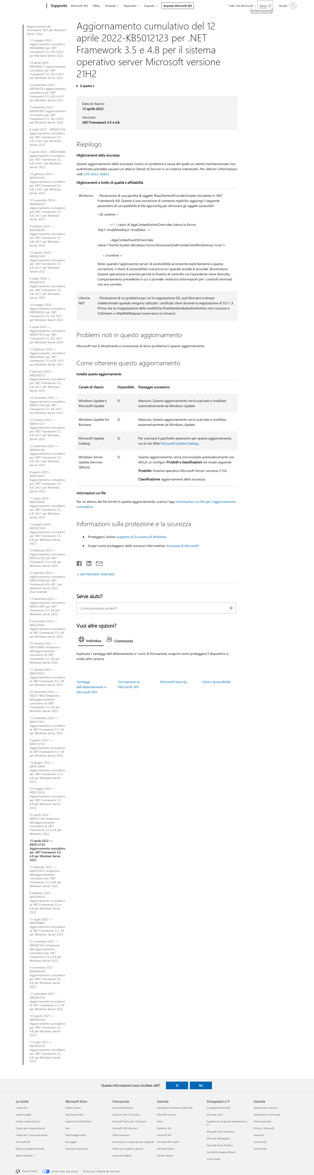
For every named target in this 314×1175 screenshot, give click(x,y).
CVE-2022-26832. (97, 174)
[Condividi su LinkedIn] (87, 562)
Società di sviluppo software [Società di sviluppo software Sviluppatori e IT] (221, 1152)
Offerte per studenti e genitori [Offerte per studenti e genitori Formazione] (128, 1148)
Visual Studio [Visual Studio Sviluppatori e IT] (213, 1158)
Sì (177, 1085)
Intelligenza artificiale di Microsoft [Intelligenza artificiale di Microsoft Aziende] (175, 1107)
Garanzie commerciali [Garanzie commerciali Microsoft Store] (76, 1148)
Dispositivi (130, 5)
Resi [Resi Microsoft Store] (67, 1128)
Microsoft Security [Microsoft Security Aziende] (166, 1114)
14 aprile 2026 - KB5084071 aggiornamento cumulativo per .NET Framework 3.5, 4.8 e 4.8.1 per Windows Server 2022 (48, 70)
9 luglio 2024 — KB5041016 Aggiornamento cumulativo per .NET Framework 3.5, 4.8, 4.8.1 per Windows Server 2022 (47, 288)
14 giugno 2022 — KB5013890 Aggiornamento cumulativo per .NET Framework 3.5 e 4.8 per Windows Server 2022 (47, 772)
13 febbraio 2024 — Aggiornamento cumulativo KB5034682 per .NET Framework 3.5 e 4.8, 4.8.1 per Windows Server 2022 (47, 357)
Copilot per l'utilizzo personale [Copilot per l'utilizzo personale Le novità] (32, 1135)
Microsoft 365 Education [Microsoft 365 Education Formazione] (125, 1128)
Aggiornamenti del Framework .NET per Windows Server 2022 (46, 30)
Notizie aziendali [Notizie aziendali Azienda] (262, 1121)
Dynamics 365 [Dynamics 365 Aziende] (164, 1128)
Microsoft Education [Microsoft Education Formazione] (122, 1107)
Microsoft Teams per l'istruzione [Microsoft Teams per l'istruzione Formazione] (129, 1121)
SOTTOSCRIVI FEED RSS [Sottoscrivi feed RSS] (97, 574)
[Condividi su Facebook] (79, 562)
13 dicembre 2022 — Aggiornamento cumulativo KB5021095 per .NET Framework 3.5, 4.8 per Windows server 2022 (47, 606)
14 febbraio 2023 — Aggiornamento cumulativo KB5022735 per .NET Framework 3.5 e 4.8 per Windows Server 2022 (47, 558)
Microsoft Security (173, 681)
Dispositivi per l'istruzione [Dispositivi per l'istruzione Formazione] (126, 1114)
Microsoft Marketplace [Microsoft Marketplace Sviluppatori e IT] (218, 1138)
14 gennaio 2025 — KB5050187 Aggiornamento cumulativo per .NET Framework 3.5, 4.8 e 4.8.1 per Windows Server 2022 (47, 183)
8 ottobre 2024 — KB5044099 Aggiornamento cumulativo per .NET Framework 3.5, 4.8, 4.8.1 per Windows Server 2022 (47, 235)
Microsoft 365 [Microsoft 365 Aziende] (164, 1135)
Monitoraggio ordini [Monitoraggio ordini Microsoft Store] (75, 1135)
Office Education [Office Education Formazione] (120, 1135)
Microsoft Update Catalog (179, 443)
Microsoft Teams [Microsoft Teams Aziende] (165, 1148)
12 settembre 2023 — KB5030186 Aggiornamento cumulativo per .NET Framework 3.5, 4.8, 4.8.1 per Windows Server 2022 (47, 455)
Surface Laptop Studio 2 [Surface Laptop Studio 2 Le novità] (28, 1121)
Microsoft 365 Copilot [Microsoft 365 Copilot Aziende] (168, 1141)
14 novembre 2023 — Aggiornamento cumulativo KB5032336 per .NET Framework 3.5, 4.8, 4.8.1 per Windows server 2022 (47, 405)
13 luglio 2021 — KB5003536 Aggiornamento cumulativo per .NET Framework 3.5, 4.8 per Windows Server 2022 (47, 1051)
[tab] (91, 640)
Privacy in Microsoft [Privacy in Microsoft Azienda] (264, 1128)
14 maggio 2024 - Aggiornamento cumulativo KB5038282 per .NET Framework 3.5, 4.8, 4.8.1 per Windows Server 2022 (47, 312)
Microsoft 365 (79, 5)
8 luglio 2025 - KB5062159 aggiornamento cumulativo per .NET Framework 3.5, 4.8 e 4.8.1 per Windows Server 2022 (47, 137)
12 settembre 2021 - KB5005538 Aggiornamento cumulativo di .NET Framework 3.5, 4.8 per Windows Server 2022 (47, 1001)
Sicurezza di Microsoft (182, 545)
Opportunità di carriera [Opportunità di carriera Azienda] (266, 1107)
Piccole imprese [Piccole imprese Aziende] (165, 1155)
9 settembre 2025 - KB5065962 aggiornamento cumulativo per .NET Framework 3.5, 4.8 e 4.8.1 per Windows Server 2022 (48, 115)
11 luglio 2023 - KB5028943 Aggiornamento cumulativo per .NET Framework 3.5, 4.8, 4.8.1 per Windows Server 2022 (47, 507)
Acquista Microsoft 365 (177, 5)
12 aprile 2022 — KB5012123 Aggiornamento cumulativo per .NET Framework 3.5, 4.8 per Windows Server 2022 (47, 850)
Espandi (149, 5)
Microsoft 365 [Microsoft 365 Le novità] (23, 1141)
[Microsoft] (30, 6)
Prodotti (110, 5)
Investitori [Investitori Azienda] (259, 1135)
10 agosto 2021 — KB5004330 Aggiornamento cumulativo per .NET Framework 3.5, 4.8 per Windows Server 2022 (47, 1025)
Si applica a (87, 86)
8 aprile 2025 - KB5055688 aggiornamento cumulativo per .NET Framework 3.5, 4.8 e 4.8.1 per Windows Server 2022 (47, 159)
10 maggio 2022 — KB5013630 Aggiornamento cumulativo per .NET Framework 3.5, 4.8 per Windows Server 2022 (47, 798)
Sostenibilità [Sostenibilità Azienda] (260, 1148)
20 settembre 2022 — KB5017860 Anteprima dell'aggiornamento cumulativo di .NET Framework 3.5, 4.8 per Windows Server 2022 (45, 701)
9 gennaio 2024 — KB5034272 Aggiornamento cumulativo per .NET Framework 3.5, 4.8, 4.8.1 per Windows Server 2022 (47, 381)
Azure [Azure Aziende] (160, 1121)
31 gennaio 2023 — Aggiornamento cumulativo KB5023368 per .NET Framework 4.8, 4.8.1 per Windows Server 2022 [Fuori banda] (47, 582)
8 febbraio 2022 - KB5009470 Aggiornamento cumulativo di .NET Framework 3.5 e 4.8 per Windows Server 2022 (47, 902)
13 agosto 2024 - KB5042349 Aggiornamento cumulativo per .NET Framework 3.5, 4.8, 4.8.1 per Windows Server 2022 (47, 262)
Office (96, 5)
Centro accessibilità (216, 681)
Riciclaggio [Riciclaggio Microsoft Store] (71, 1141)
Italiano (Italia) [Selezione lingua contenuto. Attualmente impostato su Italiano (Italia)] (29, 1171)
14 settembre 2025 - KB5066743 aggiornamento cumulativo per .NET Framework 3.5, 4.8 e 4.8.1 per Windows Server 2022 (48, 92)
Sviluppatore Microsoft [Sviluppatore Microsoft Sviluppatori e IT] (218, 1107)
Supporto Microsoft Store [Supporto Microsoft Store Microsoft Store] (78, 1121)
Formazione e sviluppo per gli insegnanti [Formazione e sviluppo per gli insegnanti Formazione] (133, 1141)
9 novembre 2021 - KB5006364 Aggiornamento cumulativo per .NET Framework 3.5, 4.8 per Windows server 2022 (47, 977)
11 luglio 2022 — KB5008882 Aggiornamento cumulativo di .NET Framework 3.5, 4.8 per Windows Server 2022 (47, 927)
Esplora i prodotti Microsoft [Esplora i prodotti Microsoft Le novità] (30, 1148)
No (201, 1085)
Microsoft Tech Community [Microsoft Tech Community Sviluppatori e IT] (220, 1131)
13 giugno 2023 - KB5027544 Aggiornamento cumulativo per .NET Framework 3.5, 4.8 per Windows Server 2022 (47, 533)
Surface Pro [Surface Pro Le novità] (21, 1107)
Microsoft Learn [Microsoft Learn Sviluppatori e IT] (215, 1114)
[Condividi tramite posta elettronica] (97, 562)
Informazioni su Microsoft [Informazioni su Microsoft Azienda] (267, 1114)
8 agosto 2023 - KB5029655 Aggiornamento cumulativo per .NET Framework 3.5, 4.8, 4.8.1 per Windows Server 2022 (47, 481)
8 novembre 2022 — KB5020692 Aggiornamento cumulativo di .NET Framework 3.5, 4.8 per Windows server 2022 (47, 628)
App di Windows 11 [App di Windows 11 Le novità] (26, 1155)
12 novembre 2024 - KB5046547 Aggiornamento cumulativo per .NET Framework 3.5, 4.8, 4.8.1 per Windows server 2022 (47, 209)
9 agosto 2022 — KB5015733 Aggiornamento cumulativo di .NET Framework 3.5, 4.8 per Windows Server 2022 (47, 747)
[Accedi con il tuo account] (287, 6)
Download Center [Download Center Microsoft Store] (74, 1114)
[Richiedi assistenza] (265, 5)
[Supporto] (58, 6)
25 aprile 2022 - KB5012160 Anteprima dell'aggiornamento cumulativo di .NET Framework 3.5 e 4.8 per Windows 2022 (45, 824)
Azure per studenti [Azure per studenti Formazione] (122, 1155)
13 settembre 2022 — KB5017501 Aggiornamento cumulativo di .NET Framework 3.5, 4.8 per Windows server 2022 (47, 725)
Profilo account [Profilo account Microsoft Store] (73, 1107)
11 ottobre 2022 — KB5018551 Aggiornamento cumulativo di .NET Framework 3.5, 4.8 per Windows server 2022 (47, 677)
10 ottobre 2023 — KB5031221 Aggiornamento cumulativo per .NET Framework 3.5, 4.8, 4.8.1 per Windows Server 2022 (47, 429)
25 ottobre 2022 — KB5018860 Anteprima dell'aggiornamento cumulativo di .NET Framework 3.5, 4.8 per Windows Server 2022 (45, 652)
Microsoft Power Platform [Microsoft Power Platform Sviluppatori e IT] (220, 1145)
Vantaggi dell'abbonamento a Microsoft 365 (91, 686)
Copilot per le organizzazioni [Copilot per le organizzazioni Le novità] (30, 1128)
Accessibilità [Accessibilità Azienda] (260, 1141)
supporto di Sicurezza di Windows (142, 536)
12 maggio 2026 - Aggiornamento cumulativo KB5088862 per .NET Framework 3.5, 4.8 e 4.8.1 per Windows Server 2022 (47, 48)
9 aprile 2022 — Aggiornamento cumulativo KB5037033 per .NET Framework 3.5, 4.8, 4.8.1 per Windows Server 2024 (47, 334)
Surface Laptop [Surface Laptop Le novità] (23, 1114)
